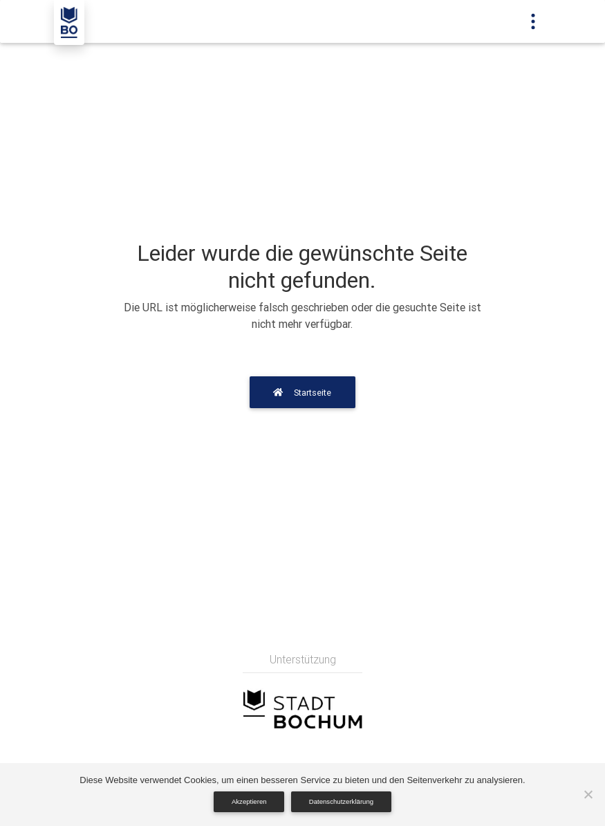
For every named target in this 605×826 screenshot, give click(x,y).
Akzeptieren (249, 801)
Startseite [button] (302, 392)
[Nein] (588, 794)
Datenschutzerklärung (341, 801)
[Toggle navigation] (533, 21)
